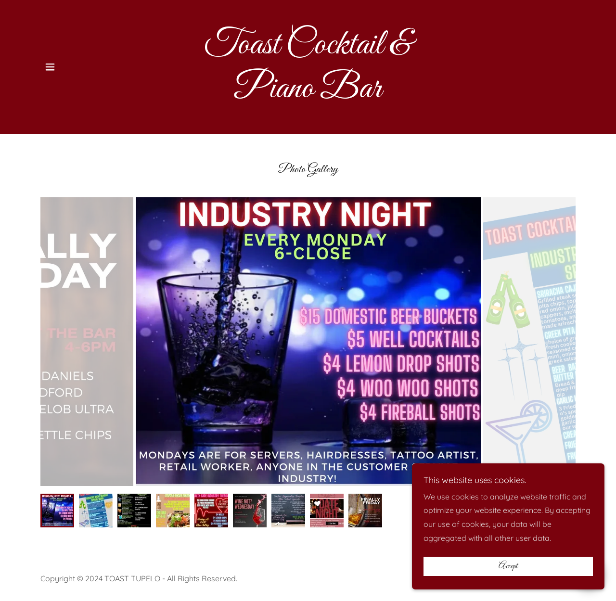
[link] (308, 94)
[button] (50, 67)
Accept (508, 566)
